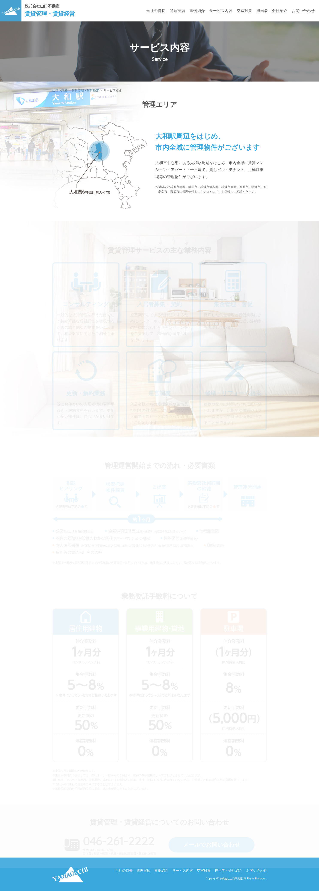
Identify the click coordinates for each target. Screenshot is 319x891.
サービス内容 (220, 11)
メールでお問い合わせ (211, 844)
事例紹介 (197, 11)
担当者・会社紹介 (271, 11)
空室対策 (244, 11)
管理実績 (177, 11)
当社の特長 (155, 11)
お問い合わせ (303, 11)
